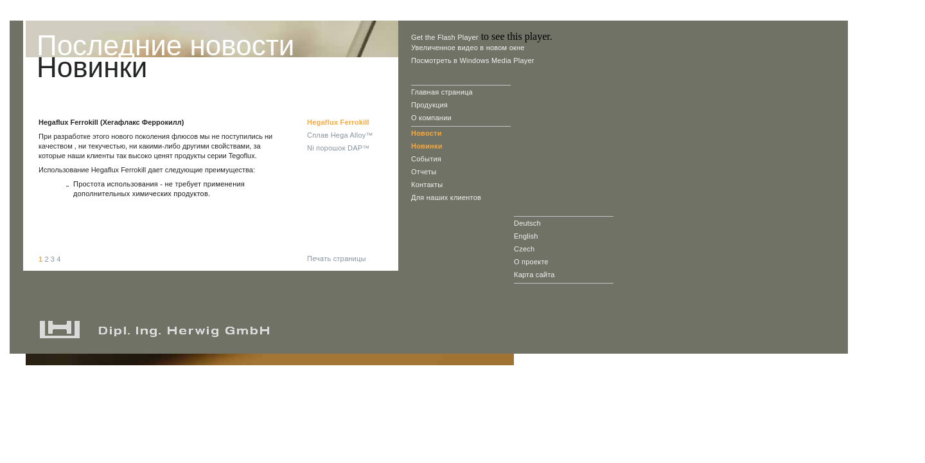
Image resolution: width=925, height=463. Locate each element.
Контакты (427, 184)
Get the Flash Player (445, 37)
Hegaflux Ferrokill (338, 122)
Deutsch (527, 223)
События (426, 159)
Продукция (429, 105)
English (526, 236)
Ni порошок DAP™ (338, 148)
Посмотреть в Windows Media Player (472, 60)
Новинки (427, 146)
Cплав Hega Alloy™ (340, 135)
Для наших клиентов (446, 197)
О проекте (531, 262)
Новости (426, 133)
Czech (524, 249)
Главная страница (442, 92)
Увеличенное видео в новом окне (468, 47)
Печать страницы (336, 258)
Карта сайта (534, 274)
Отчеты (423, 172)
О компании (431, 118)
